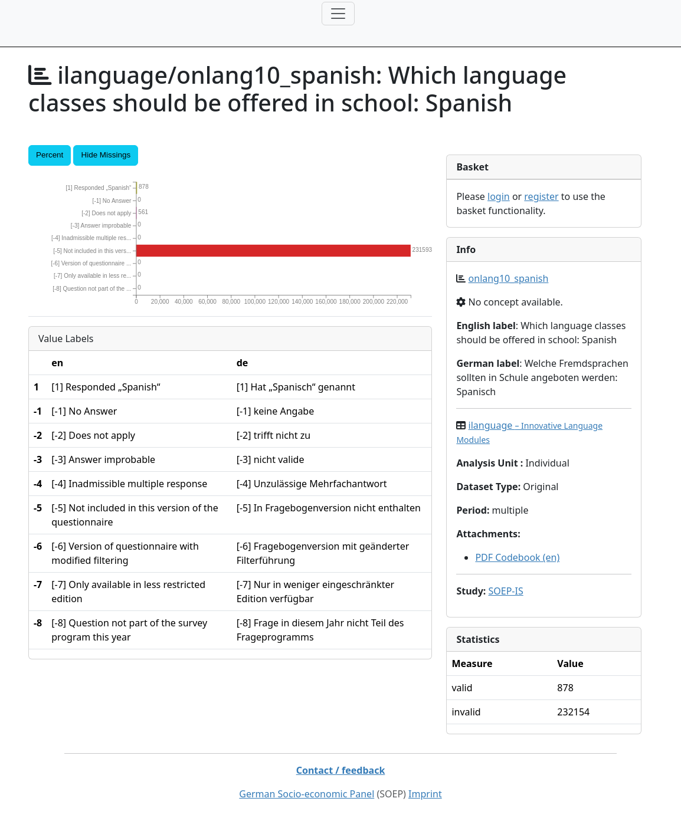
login (498, 196)
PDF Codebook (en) (517, 557)
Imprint (425, 793)
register (541, 196)
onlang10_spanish (509, 278)
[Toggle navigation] (338, 13)
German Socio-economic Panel (306, 793)
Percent (49, 154)
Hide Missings (105, 154)
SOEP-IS (505, 590)
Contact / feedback (340, 770)
